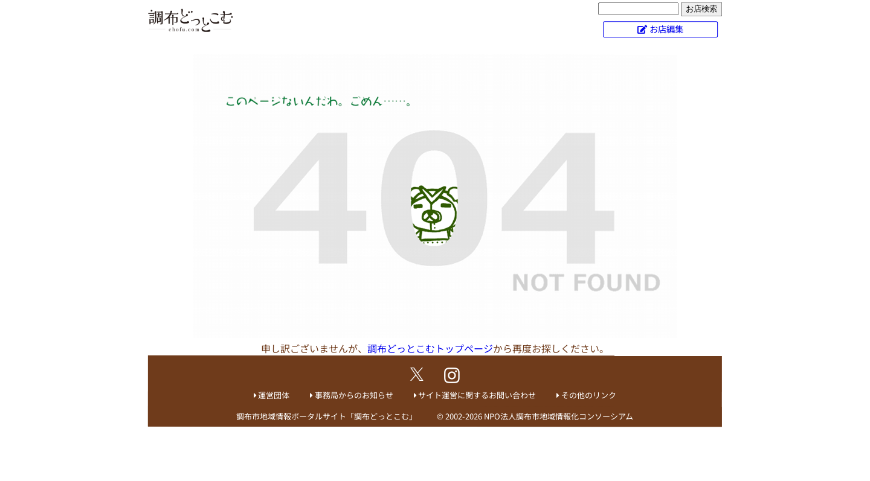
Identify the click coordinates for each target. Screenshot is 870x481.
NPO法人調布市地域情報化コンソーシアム (558, 416)
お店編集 (666, 28)
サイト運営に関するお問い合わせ (477, 395)
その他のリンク (588, 395)
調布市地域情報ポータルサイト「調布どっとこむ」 (326, 416)
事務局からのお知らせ (354, 395)
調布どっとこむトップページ (430, 348)
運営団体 (273, 395)
